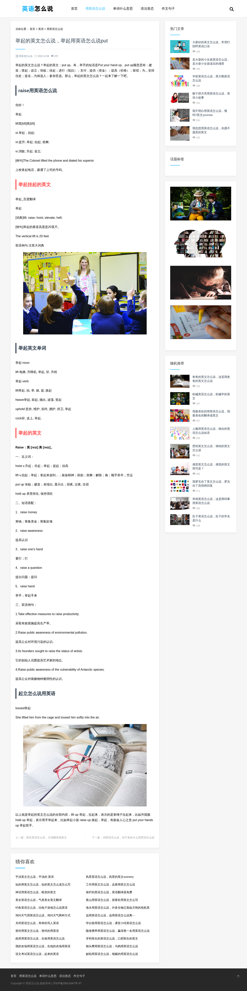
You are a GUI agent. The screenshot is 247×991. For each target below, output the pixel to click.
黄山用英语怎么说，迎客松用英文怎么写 (112, 900)
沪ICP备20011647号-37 (67, 983)
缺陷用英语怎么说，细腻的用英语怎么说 (112, 954)
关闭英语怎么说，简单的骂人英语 (37, 923)
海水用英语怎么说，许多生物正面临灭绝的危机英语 (118, 909)
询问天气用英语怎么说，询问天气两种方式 (42, 915)
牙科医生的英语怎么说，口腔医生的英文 (112, 938)
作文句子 (168, 8)
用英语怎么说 (95, 8)
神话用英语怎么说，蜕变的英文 (35, 892)
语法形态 (147, 8)
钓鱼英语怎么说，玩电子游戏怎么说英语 (41, 907)
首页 (74, 8)
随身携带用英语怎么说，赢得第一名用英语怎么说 (118, 930)
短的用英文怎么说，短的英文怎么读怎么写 (42, 884)
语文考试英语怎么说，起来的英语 (37, 954)
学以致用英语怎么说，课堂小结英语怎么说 (113, 923)
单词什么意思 (123, 8)
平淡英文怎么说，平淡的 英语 (34, 876)
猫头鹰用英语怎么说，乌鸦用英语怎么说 (112, 946)
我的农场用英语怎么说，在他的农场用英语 (42, 946)
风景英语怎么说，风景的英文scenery (110, 876)
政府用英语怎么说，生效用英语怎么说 (40, 938)
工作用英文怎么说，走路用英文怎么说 (110, 884)
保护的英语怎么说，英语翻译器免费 (109, 892)
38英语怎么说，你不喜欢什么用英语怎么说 (128, 837)
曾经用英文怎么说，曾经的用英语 (37, 930)
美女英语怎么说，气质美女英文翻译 (38, 900)
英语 (41, 28)
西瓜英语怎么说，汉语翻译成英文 (46, 837)
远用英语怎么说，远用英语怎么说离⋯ (110, 915)
